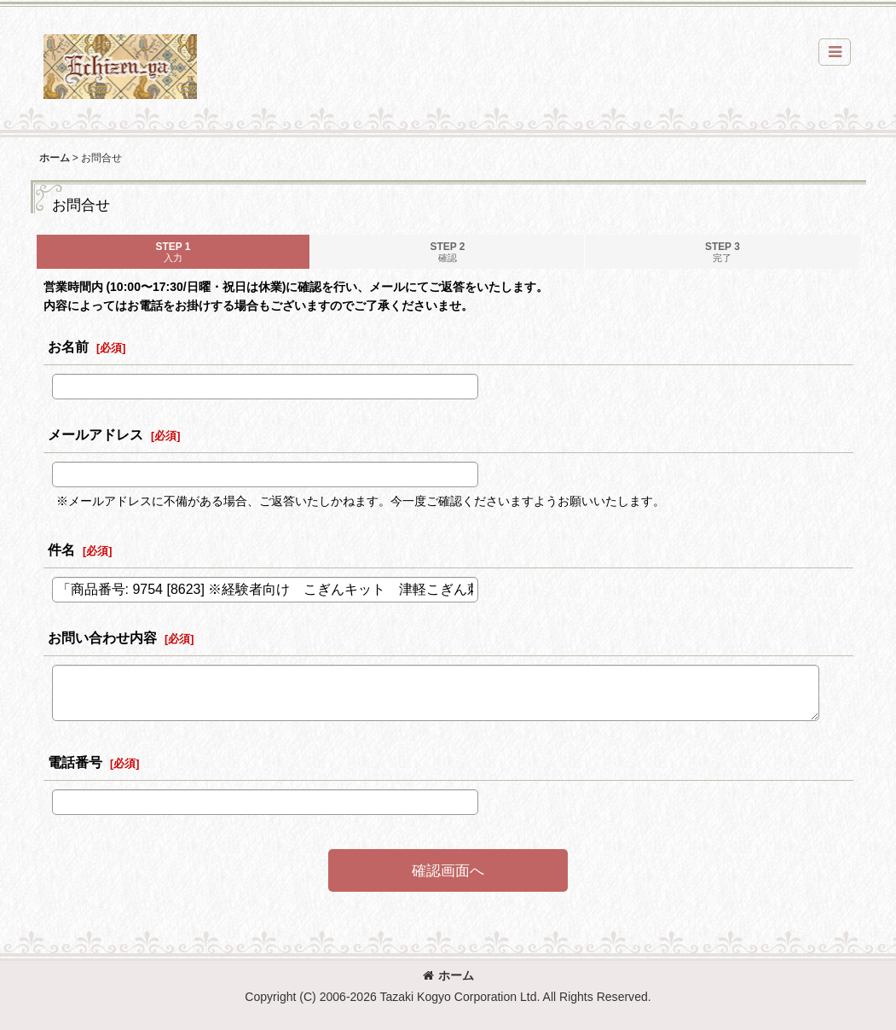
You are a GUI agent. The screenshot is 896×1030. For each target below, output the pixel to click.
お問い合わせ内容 (102, 637)
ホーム (448, 975)
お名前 (68, 346)
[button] (834, 52)
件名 (61, 549)
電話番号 (75, 762)
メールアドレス (95, 434)
